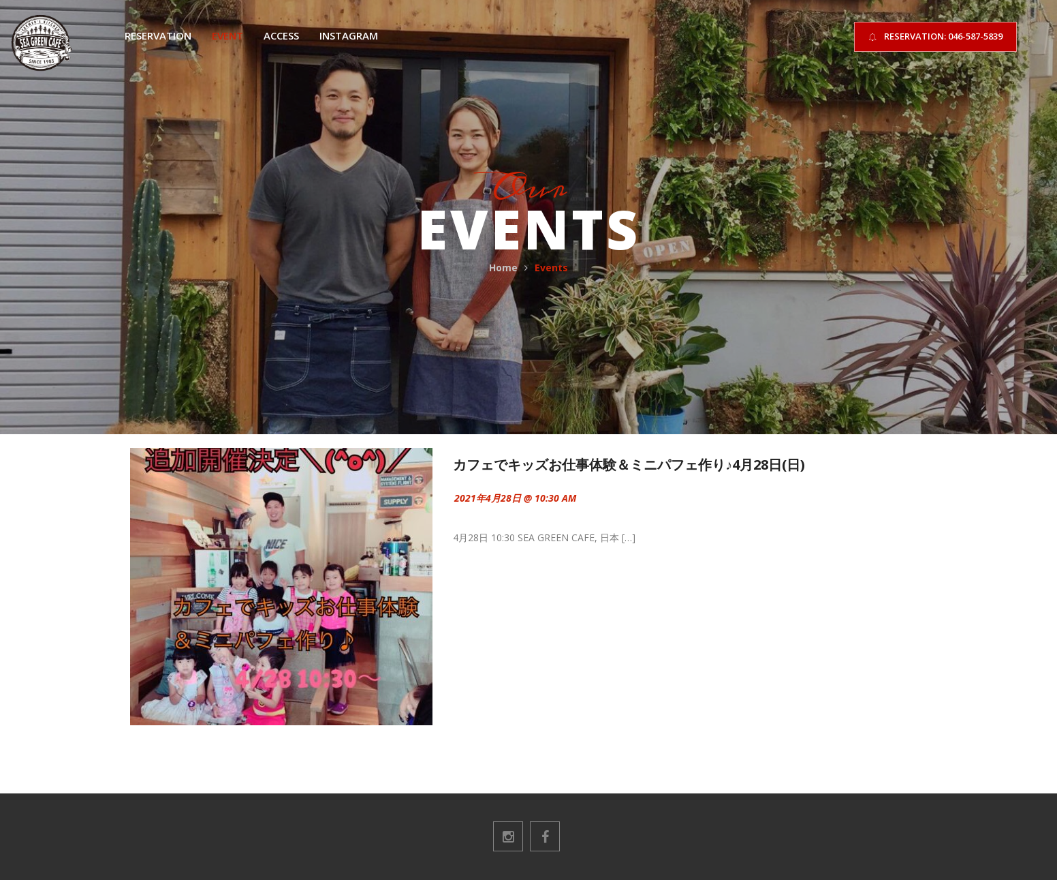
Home (503, 267)
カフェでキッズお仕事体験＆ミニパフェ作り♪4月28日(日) (629, 464)
